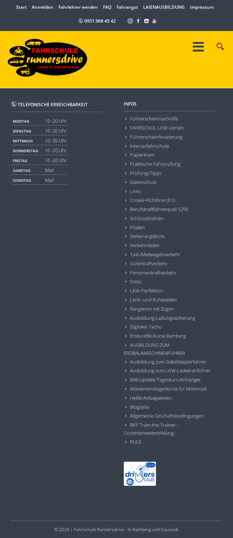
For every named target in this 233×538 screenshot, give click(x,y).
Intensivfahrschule (149, 146)
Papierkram (142, 154)
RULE (135, 441)
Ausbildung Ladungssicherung (162, 318)
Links (135, 191)
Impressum (202, 7)
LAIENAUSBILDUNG (164, 7)
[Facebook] (138, 20)
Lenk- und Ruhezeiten (153, 299)
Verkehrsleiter (145, 245)
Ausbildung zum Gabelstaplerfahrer (168, 361)
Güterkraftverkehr (149, 263)
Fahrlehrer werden (78, 7)
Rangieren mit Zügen (152, 308)
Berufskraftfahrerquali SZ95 (159, 209)
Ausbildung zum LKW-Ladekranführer (170, 370)
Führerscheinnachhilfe (154, 118)
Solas (135, 281)
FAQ (107, 7)
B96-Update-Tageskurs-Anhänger (165, 379)
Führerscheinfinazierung (156, 137)
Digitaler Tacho (146, 326)
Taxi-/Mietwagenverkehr (155, 254)
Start (21, 7)
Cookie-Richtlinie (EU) (152, 200)
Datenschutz (143, 182)
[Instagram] (130, 20)
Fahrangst (127, 7)
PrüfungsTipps (145, 173)
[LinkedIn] (146, 20)
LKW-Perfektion (146, 290)
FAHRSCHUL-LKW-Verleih (157, 127)
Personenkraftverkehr (153, 272)
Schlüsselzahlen (147, 218)
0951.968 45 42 (97, 21)
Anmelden (42, 7)
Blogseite (139, 407)
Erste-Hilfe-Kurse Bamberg (158, 336)
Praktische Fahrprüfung (155, 164)
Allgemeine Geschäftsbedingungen (167, 415)
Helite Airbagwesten (151, 398)
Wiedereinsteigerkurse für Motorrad (168, 388)
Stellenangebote (147, 236)
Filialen (137, 227)
